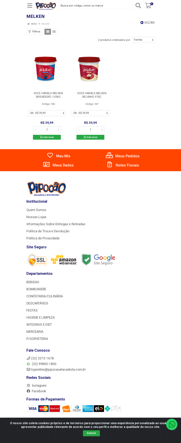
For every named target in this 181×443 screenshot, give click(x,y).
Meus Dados (58, 165)
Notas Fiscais (122, 165)
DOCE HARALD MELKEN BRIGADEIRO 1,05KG (48, 95)
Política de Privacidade (43, 238)
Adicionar (47, 137)
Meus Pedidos (123, 156)
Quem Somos (36, 210)
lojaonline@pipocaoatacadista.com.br (56, 369)
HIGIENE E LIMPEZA (40, 317)
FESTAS (32, 310)
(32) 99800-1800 (41, 364)
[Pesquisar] (138, 5)
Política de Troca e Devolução (47, 231)
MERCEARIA (34, 332)
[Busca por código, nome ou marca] (95, 5)
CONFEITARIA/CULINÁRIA (44, 296)
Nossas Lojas (36, 217)
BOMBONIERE (36, 289)
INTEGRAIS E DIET (39, 324)
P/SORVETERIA (37, 339)
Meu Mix (58, 156)
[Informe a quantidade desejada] (47, 129)
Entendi (91, 433)
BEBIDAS (32, 282)
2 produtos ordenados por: (114, 40)
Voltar (147, 22)
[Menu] (29, 5)
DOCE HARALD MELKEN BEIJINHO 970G (91, 95)
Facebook (36, 391)
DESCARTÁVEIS (37, 303)
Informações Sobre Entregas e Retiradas (55, 224)
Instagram (36, 385)
